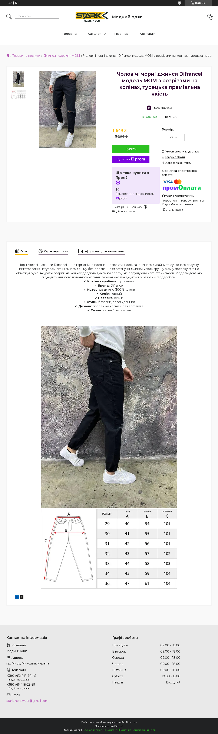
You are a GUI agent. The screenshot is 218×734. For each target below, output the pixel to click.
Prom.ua (131, 722)
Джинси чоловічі (56, 56)
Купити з (131, 159)
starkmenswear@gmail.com (27, 701)
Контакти (148, 34)
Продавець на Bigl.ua (109, 726)
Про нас (121, 34)
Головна (69, 34)
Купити (130, 149)
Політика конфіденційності (137, 729)
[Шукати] (9, 17)
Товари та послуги (26, 56)
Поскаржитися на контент (99, 729)
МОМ (76, 56)
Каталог (94, 34)
